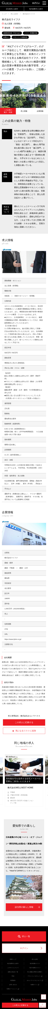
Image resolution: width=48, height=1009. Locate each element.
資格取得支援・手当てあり (11, 33)
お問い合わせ (13, 984)
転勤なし (6, 37)
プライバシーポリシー (35, 976)
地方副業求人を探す (36, 9)
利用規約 (12, 980)
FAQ (13, 976)
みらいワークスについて (35, 980)
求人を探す (14, 14)
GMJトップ (13, 959)
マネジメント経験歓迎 (20, 37)
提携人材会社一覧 (13, 972)
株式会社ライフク (28, 14)
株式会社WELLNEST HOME (20, 788)
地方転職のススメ (35, 963)
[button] (6, 80)
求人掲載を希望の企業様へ (35, 972)
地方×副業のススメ (34, 967)
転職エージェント (13, 989)
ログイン (36, 3)
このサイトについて (13, 967)
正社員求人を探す (12, 9)
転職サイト (35, 984)
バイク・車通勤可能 (30, 33)
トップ (4, 14)
